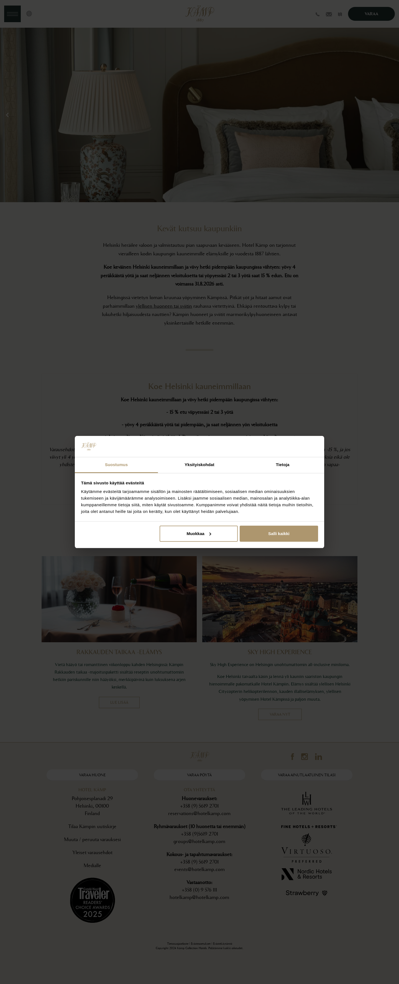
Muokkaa (198, 533)
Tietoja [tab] (283, 464)
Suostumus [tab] (116, 464)
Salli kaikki (279, 533)
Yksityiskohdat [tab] (199, 464)
